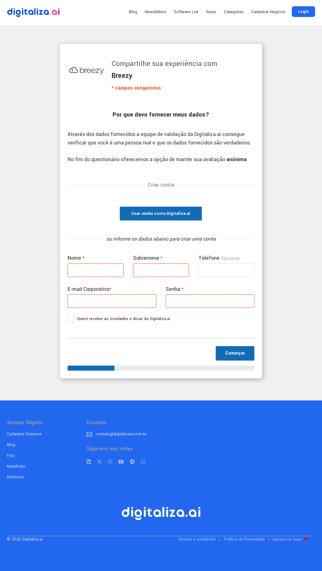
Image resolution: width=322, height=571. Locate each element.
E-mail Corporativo (90, 289)
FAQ (10, 456)
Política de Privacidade (244, 539)
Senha (175, 289)
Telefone (219, 258)
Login (303, 11)
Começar (235, 353)
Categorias (234, 12)
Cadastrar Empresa (24, 434)
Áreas (211, 12)
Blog (133, 12)
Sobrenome (148, 258)
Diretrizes (15, 477)
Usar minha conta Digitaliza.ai (160, 213)
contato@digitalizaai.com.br (121, 434)
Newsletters (155, 12)
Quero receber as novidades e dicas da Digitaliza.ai (121, 319)
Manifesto (16, 466)
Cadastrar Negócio (268, 12)
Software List (186, 12)
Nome (76, 258)
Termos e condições (197, 539)
